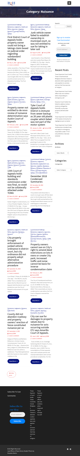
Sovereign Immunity (19, 31)
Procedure (22, 102)
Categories (58, 164)
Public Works (40, 100)
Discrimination (35, 164)
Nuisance (10, 31)
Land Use (33, 234)
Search (57, 23)
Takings (9, 34)
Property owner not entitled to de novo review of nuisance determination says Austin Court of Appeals (17, 114)
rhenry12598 (22, 63)
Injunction (15, 29)
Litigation (21, 29)
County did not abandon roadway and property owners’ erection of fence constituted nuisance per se (17, 320)
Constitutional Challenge (14, 25)
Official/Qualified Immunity (38, 236)
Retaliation (39, 168)
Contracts (48, 97)
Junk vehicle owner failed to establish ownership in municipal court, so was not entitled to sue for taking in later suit (41, 41)
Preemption (34, 313)
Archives (57, 147)
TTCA (43, 102)
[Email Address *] (63, 49)
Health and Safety (12, 100)
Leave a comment (14, 65)
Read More (12, 88)
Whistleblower (43, 173)
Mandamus (46, 166)
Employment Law (44, 164)
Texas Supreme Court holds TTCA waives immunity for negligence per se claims (63, 119)
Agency (33, 25)
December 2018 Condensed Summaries (39, 179)
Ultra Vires (33, 241)
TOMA (9, 167)
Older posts (11, 374)
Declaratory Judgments (14, 27)
